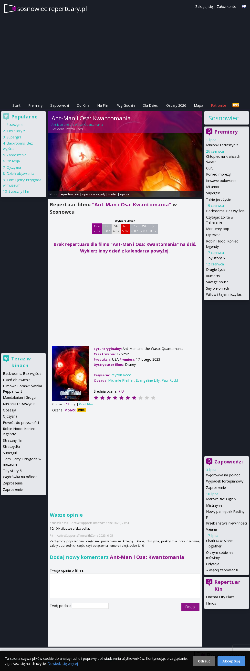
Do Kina (83, 105)
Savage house (217, 282)
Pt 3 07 (107, 228)
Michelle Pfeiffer (121, 380)
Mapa (198, 105)
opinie (124, 194)
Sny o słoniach (217, 288)
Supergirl (213, 193)
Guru (210, 168)
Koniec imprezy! (218, 174)
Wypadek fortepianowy (224, 481)
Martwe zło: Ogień (221, 499)
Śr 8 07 (153, 228)
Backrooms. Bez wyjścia (225, 211)
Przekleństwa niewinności (226, 523)
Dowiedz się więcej (63, 663)
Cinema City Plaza (220, 597)
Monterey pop (217, 228)
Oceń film (86, 404)
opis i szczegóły (93, 194)
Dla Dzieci (150, 105)
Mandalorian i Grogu (19, 397)
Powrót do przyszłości (21, 422)
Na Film (103, 105)
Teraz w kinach (21, 362)
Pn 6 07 (134, 228)
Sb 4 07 (116, 228)
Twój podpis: (61, 605)
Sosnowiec (223, 118)
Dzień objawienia (20, 173)
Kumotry (213, 275)
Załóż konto (226, 6)
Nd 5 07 (125, 228)
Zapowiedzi (59, 105)
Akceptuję (231, 661)
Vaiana (211, 529)
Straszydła (15, 124)
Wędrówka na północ (223, 475)
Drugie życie (216, 269)
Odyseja (212, 564)
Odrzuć (204, 661)
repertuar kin (69, 194)
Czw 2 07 (97, 228)
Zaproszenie (216, 487)
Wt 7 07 (144, 228)
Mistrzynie (214, 505)
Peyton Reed (74, 129)
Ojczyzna (213, 234)
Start (16, 105)
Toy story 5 (215, 258)
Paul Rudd (170, 380)
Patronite (218, 105)
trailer (112, 194)
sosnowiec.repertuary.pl (52, 8)
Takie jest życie (218, 199)
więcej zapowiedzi (223, 570)
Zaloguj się (204, 6)
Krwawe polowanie (221, 180)
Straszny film (19, 191)
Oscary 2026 (176, 105)
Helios (211, 603)
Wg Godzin (126, 105)
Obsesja (13, 161)
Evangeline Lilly (148, 380)
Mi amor (212, 186)
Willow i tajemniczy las (224, 294)
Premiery (35, 105)
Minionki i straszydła (222, 145)
